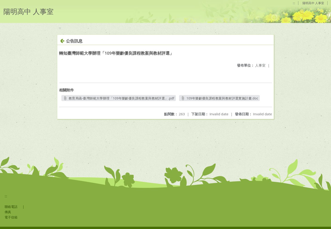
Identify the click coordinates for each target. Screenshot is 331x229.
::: (293, 3)
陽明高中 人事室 (313, 3)
